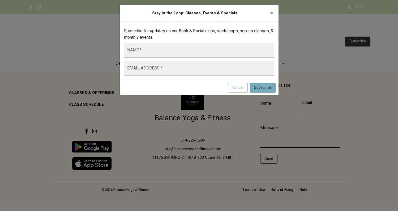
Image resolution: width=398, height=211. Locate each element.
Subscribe (263, 88)
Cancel (237, 88)
